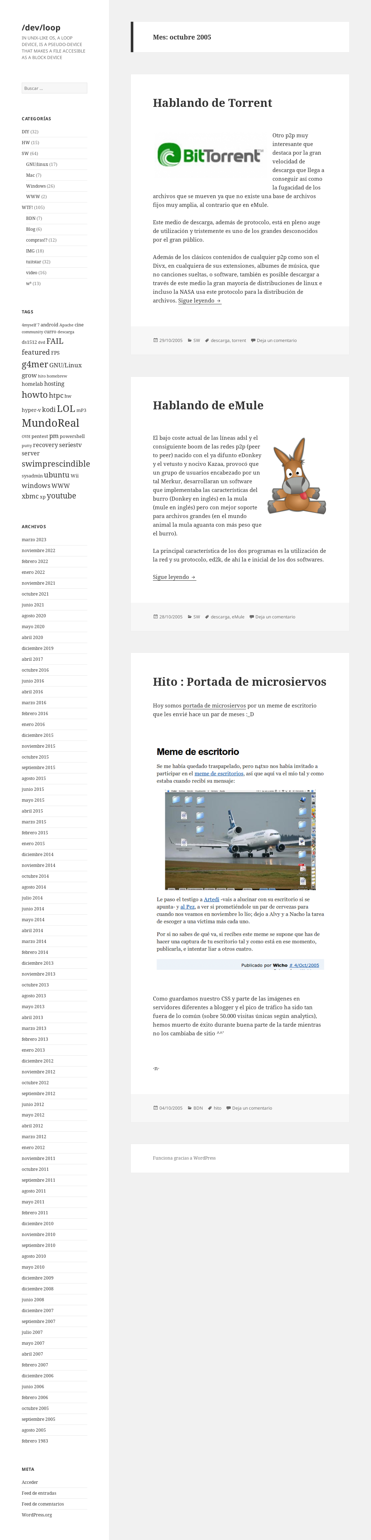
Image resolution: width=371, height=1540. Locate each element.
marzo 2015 (34, 822)
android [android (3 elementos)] (49, 325)
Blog (30, 229)
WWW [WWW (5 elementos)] (60, 486)
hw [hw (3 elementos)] (67, 396)
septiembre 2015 (38, 767)
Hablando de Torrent (212, 102)
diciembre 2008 (38, 1289)
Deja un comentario (277, 340)
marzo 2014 (34, 941)
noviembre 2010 (38, 1234)
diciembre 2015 (38, 735)
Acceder (30, 1482)
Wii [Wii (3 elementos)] (75, 476)
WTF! (27, 207)
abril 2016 (32, 692)
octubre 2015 (35, 757)
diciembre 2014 (38, 854)
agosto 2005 (34, 1430)
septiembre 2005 (38, 1419)
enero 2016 (33, 724)
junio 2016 (33, 681)
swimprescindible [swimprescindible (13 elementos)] (56, 463)
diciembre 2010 (38, 1223)
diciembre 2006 (38, 1376)
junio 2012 (33, 1104)
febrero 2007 (35, 1365)
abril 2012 (32, 1126)
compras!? (36, 240)
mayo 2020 (33, 626)
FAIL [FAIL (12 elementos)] (54, 341)
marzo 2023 (34, 540)
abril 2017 (32, 659)
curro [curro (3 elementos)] (50, 332)
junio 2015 (33, 789)
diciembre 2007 (38, 1310)
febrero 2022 (35, 561)
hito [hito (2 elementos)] (42, 376)
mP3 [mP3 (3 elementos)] (81, 410)
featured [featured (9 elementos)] (36, 352)
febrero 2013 (35, 1039)
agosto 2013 (34, 996)
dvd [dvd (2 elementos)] (41, 342)
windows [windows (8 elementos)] (36, 485)
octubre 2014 (35, 876)
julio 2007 (32, 1332)
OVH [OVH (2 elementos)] (26, 436)
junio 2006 (33, 1387)
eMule (238, 617)
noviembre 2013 (38, 974)
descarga (220, 340)
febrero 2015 (35, 833)
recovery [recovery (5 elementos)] (45, 445)
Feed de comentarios (43, 1504)
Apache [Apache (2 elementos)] (66, 324)
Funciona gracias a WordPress (184, 1158)
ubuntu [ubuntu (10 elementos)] (57, 475)
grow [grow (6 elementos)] (29, 375)
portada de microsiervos (214, 705)
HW (26, 142)
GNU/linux (37, 164)
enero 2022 (33, 572)
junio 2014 (33, 909)
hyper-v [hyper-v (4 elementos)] (31, 409)
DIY (25, 132)
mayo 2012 (33, 1115)
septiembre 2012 (38, 1093)
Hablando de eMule (208, 405)
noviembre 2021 (38, 583)
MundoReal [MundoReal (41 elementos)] (50, 423)
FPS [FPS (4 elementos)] (55, 352)
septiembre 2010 (38, 1245)
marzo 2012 (34, 1137)
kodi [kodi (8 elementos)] (49, 409)
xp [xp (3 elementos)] (43, 497)
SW (25, 153)
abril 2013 (32, 1017)
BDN (31, 218)
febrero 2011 (35, 1213)
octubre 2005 (35, 1408)
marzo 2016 (34, 703)
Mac (30, 175)
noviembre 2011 (38, 1158)
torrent (239, 340)
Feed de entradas (39, 1493)
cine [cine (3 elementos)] (79, 325)
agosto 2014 (34, 887)
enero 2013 (33, 1050)
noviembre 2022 (38, 550)
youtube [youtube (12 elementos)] (61, 496)
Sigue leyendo (200, 300)
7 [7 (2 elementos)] (38, 324)
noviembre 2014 (38, 865)
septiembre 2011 (38, 1180)
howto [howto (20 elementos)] (35, 394)
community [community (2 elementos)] (32, 331)
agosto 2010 (34, 1256)
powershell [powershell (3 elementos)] (72, 436)
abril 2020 (32, 637)
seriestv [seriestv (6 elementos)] (70, 445)
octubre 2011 (35, 1169)
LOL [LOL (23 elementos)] (66, 408)
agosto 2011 (34, 1191)
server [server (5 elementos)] (31, 453)
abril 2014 (32, 930)
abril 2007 (32, 1354)
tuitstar (33, 262)
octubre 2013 (35, 985)
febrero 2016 (35, 713)
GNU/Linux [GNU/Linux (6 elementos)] (65, 365)
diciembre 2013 (38, 963)
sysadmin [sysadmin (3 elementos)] (32, 476)
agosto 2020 (34, 616)
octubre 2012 (35, 1083)
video (31, 273)
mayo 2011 (33, 1202)
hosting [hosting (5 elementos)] (54, 384)
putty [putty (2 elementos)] (27, 445)
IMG (30, 251)
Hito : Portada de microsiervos (239, 681)
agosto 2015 (34, 778)
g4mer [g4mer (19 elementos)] (35, 364)
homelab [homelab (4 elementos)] (32, 383)
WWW (33, 196)
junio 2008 (33, 1300)
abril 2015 (32, 811)
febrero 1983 (35, 1441)
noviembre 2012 (38, 1072)
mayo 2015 (33, 800)
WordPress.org (37, 1515)
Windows (36, 186)
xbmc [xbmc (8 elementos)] (30, 495)
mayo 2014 (33, 920)
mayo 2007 (33, 1343)
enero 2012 (33, 1147)
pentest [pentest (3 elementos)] (40, 436)
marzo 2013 (34, 1028)
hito (217, 1108)
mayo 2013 (33, 1006)
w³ (29, 283)
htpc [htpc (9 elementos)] (56, 395)
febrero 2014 (35, 952)
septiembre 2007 (38, 1321)
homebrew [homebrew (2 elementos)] (57, 376)
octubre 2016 (35, 670)
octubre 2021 (35, 594)
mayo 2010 (33, 1267)
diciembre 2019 (38, 648)
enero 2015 (33, 843)
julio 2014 (32, 898)
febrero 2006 (35, 1397)
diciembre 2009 (38, 1278)
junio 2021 (33, 605)
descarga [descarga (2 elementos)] (66, 331)
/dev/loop (41, 27)
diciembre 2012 (38, 1061)
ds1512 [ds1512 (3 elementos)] (29, 342)
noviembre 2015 (38, 746)
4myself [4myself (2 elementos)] (29, 324)
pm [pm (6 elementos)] (54, 435)
